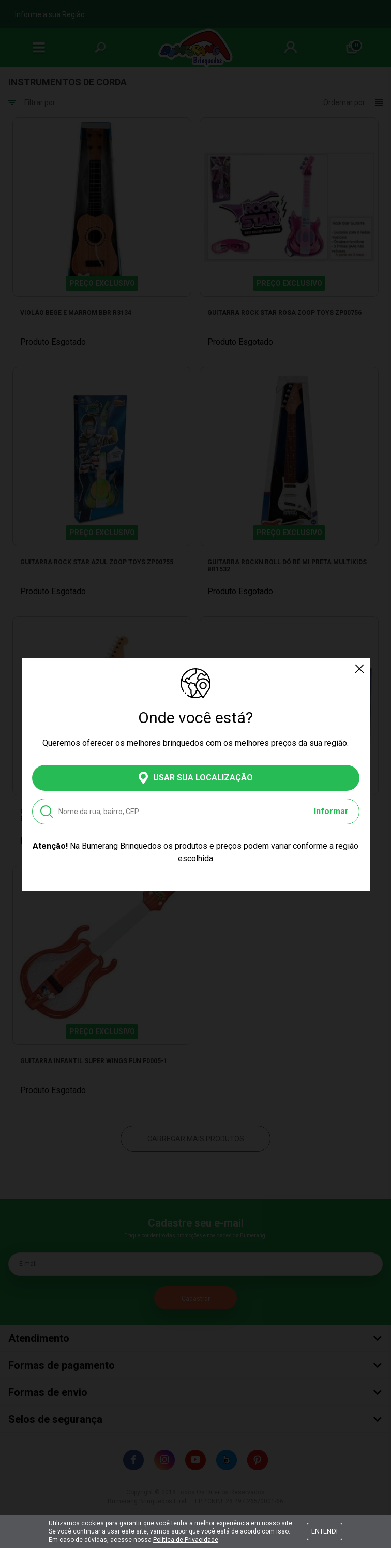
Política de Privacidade (185, 1539)
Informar (331, 811)
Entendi (324, 1531)
